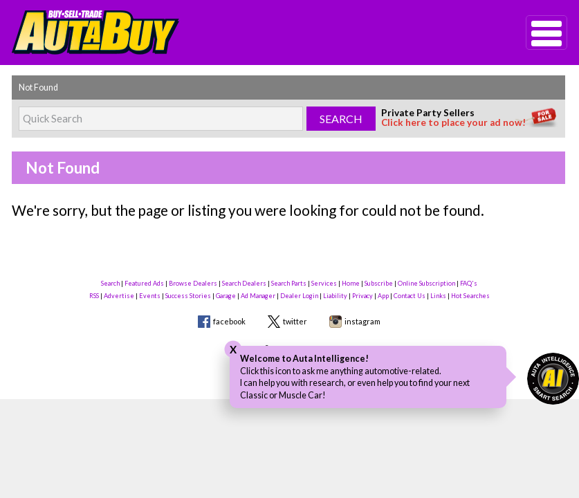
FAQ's (468, 283)
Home (351, 283)
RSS (94, 295)
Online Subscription (426, 283)
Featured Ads (144, 283)
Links (438, 295)
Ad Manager (258, 295)
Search (110, 283)
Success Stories (188, 295)
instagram (362, 321)
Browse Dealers (193, 283)
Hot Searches (470, 295)
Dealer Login (299, 295)
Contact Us (409, 295)
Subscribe (379, 283)
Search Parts (288, 283)
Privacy (362, 295)
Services (324, 283)
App (383, 295)
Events (149, 295)
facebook (229, 321)
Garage (226, 295)
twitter (295, 321)
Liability (335, 295)
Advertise (119, 295)
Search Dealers (244, 283)
